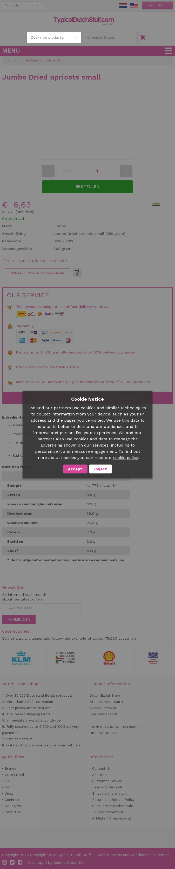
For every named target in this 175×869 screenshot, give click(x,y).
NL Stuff (123, 5)
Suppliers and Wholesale (112, 806)
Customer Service (107, 781)
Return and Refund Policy (113, 800)
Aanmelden (157, 5)
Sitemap (161, 855)
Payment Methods (107, 787)
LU (7, 781)
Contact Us (101, 769)
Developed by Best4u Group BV (56, 862)
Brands (10, 769)
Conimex (12, 800)
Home (12, 60)
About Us (99, 775)
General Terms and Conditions (123, 855)
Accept (75, 469)
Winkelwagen (142, 37)
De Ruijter (13, 806)
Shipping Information (109, 793)
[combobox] (54, 37)
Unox (9, 793)
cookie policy (125, 457)
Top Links (12, 5)
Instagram (4, 862)
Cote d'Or (13, 812)
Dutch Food (14, 775)
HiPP (9, 787)
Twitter (12, 862)
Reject (100, 469)
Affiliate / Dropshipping (111, 818)
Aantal (69, 171)
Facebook (20, 862)
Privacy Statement (107, 812)
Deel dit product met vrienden (35, 260)
